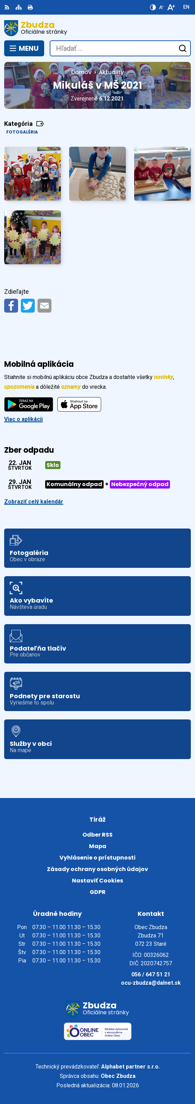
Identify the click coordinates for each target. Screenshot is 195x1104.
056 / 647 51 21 (150, 974)
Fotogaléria (22, 132)
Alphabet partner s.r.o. (130, 1066)
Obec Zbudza (118, 1076)
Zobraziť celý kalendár (33, 501)
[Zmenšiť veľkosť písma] (161, 7)
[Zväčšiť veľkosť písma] (170, 7)
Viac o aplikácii (23, 419)
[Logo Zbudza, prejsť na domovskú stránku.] (97, 28)
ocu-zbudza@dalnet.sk (151, 983)
